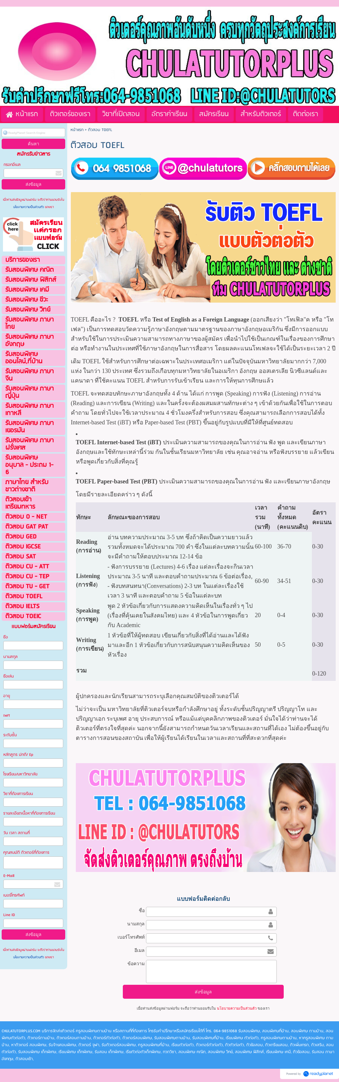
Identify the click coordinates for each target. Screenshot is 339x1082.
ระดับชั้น (10, 735)
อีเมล (139, 950)
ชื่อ (142, 910)
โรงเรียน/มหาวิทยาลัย (20, 774)
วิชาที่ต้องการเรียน (18, 793)
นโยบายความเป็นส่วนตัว (29, 207)
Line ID (9, 914)
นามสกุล (10, 656)
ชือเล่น (8, 676)
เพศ (6, 715)
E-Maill (8, 875)
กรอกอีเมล (12, 164)
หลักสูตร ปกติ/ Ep (18, 754)
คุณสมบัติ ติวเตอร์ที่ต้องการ (26, 852)
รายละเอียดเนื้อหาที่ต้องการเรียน (29, 813)
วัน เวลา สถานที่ (17, 833)
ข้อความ (136, 963)
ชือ (5, 637)
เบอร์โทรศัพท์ (13, 895)
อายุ (6, 695)
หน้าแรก (77, 129)
